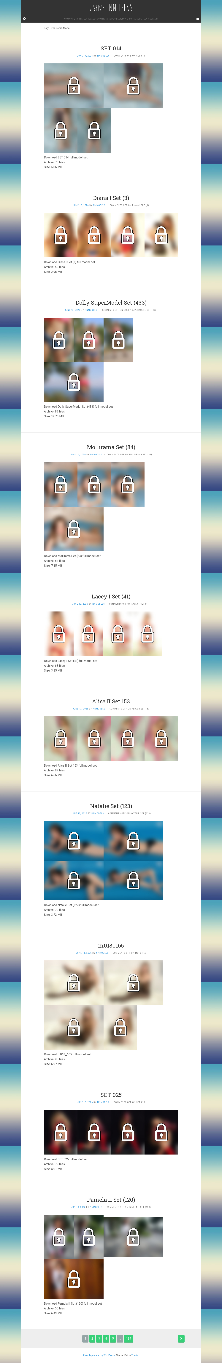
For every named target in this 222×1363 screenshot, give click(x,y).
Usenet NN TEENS (111, 7)
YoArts (134, 1355)
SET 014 (111, 48)
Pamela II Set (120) (111, 1199)
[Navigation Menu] (197, 19)
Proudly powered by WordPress (99, 1355)
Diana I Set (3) (111, 197)
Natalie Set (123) (111, 806)
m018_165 (111, 945)
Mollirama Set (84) (111, 447)
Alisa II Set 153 (111, 701)
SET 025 (111, 1094)
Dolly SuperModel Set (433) (111, 302)
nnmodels (103, 55)
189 (128, 1338)
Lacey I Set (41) (111, 596)
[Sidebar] (24, 19)
